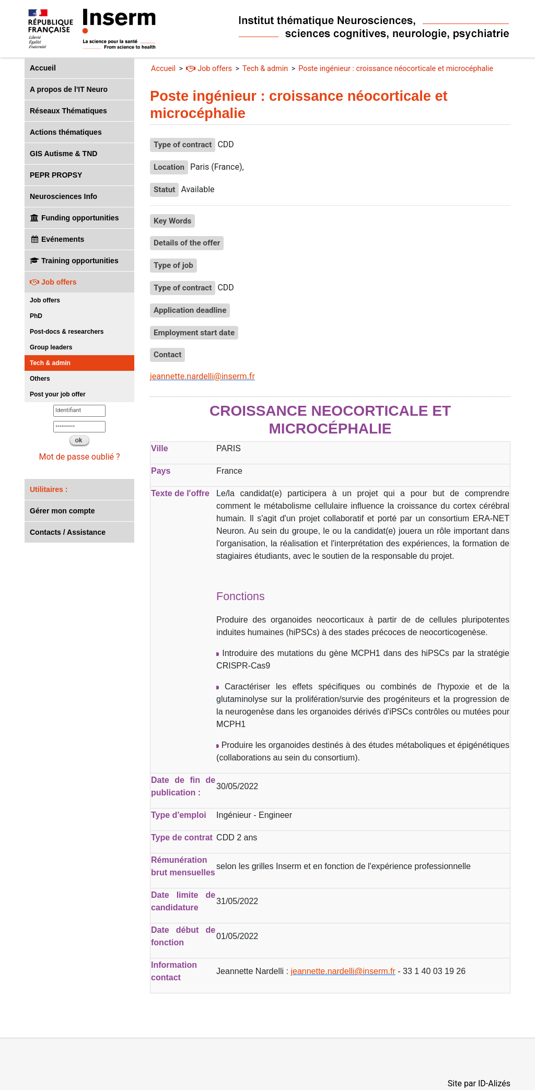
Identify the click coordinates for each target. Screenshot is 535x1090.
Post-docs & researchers (66, 331)
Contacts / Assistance (68, 532)
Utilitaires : (48, 489)
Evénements (57, 239)
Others (40, 378)
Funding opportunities (74, 218)
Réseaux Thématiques (68, 111)
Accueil (43, 68)
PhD (36, 316)
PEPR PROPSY (56, 175)
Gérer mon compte (62, 511)
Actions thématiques (66, 132)
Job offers (53, 282)
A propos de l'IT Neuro (69, 89)
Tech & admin (50, 363)
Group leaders (51, 347)
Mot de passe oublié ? (79, 457)
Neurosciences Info (63, 196)
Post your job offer (58, 394)
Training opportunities (74, 260)
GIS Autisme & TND (63, 153)
